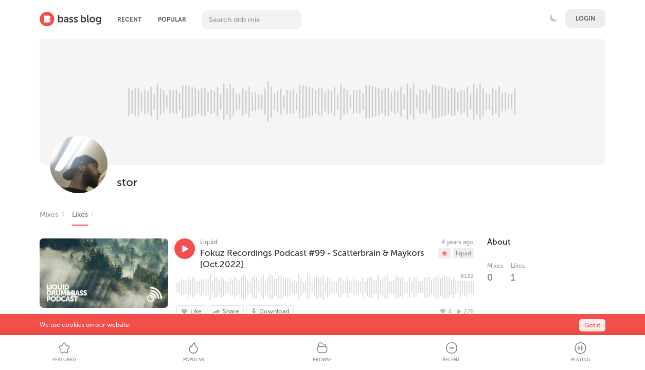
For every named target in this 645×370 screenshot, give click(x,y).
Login (585, 18)
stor (127, 182)
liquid (463, 253)
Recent (129, 19)
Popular (172, 19)
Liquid (208, 242)
